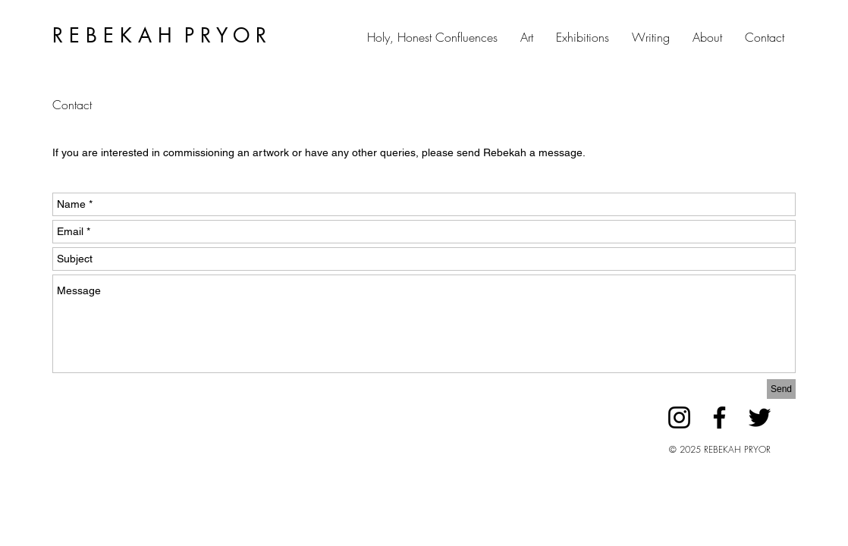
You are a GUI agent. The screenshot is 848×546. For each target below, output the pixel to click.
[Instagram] (679, 417)
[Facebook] (719, 417)
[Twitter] (759, 417)
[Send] (781, 389)
